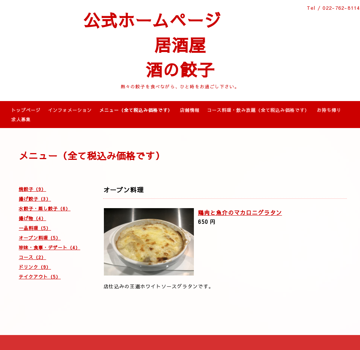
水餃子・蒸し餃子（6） (44, 208)
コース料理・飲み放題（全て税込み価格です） (258, 110)
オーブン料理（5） (40, 238)
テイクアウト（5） (40, 277)
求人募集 (21, 119)
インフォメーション (70, 110)
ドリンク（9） (35, 267)
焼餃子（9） (32, 189)
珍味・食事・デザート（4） (49, 247)
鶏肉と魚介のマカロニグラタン (240, 212)
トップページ (25, 110)
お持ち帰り (329, 110)
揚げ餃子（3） (35, 199)
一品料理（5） (35, 228)
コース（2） (32, 257)
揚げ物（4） (32, 218)
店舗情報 (190, 110)
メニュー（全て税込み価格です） (135, 110)
